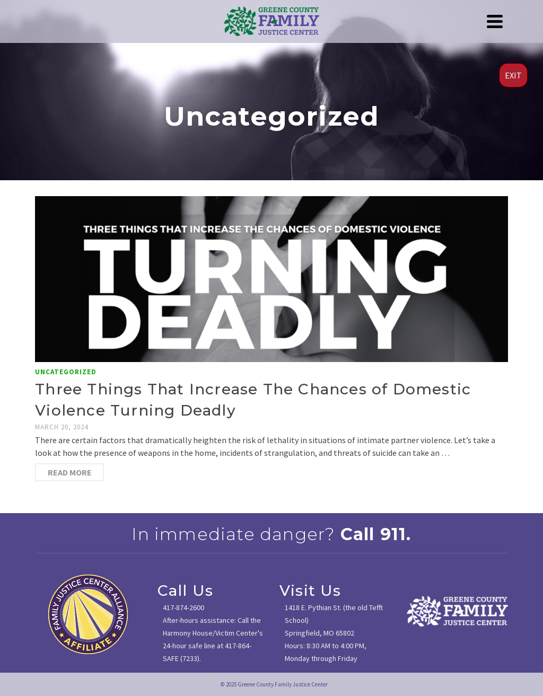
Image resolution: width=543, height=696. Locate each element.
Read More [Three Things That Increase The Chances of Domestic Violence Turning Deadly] (70, 472)
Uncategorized (66, 371)
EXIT (513, 75)
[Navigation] (494, 21)
